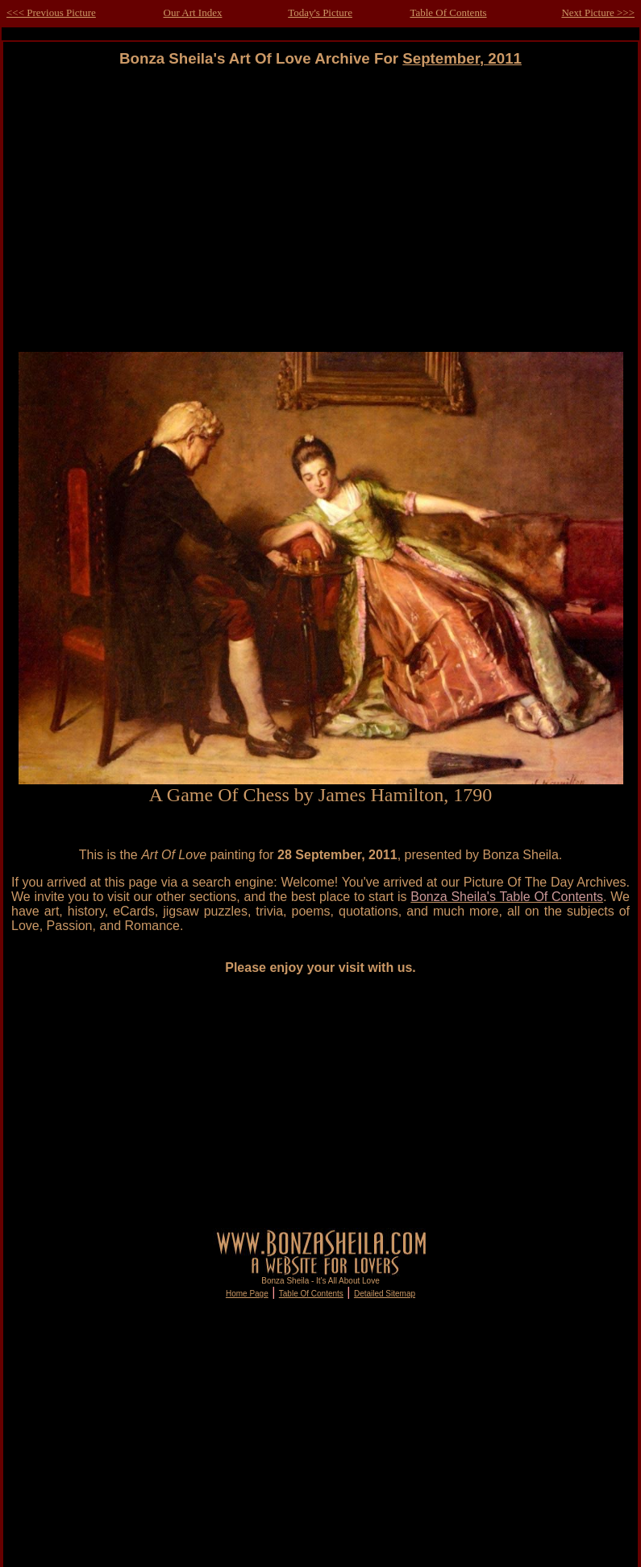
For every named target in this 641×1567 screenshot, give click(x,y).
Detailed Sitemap (384, 1293)
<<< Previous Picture (51, 12)
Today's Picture (320, 12)
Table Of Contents (448, 12)
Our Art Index (193, 12)
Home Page (247, 1293)
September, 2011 (462, 58)
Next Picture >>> (598, 12)
